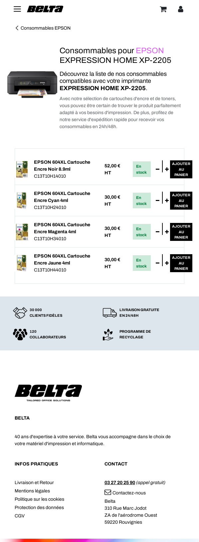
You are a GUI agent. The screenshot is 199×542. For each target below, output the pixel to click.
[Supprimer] (157, 169)
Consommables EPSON (43, 28)
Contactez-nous (125, 492)
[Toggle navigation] (17, 9)
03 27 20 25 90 (119, 482)
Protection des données (39, 507)
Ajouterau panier (181, 169)
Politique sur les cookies (39, 499)
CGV (20, 515)
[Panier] (163, 9)
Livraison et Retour (34, 482)
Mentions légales (32, 490)
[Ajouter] (167, 169)
